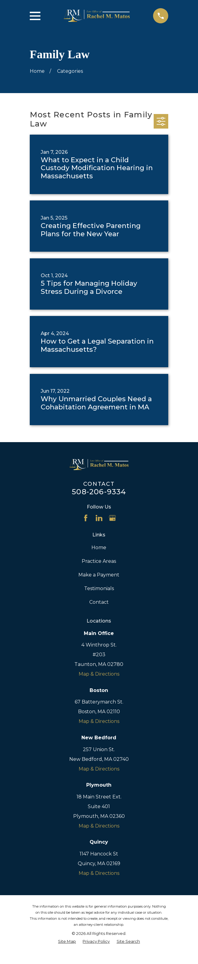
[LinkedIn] (99, 518)
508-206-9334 (99, 491)
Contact (99, 602)
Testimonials (99, 588)
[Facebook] (85, 518)
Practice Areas (99, 561)
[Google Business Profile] (112, 518)
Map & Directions (99, 674)
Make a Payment (98, 575)
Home (98, 547)
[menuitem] (67, 941)
